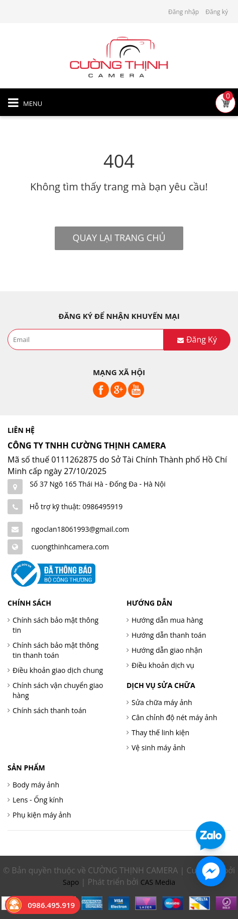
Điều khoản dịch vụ (163, 665)
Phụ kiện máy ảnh (42, 815)
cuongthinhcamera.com (70, 546)
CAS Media (158, 882)
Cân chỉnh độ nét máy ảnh (174, 717)
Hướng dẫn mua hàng (167, 620)
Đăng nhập (183, 12)
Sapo (71, 882)
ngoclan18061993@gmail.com (80, 529)
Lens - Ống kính (38, 800)
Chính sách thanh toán (49, 710)
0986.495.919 (51, 905)
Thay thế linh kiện (160, 732)
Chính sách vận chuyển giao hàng (58, 690)
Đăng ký (216, 12)
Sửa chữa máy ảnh (162, 702)
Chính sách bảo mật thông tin (55, 625)
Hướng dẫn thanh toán (169, 635)
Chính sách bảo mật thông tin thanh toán (55, 650)
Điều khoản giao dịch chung (58, 670)
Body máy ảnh (36, 784)
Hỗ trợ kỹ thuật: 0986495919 (76, 506)
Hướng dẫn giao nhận (167, 650)
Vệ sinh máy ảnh (158, 747)
